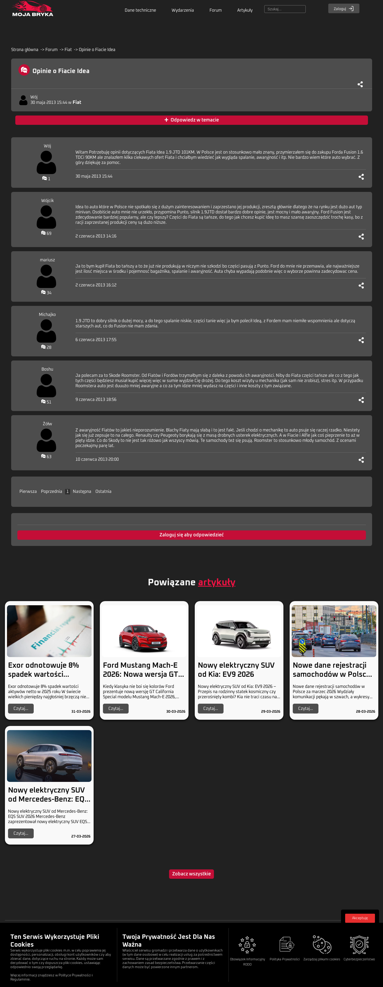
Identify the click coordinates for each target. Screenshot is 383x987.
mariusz (47, 260)
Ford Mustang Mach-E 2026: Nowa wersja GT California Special (140, 674)
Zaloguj (344, 8)
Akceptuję (360, 918)
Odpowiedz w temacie (191, 120)
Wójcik (47, 201)
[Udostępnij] (360, 84)
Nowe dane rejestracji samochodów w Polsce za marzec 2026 (331, 674)
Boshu (47, 369)
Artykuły (245, 10)
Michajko (47, 315)
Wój (34, 97)
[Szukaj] (285, 9)
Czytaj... (20, 709)
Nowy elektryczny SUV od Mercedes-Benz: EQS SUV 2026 (48, 799)
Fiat (68, 50)
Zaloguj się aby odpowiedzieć (191, 535)
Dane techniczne (140, 10)
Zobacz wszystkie (191, 874)
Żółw (47, 424)
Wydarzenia (183, 10)
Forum (216, 10)
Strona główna (24, 50)
